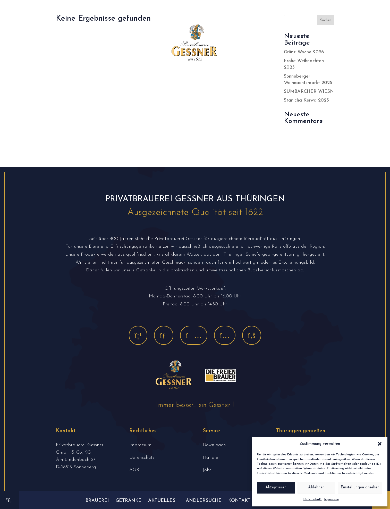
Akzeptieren (275, 487)
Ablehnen (316, 487)
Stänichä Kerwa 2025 (306, 100)
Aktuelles (161, 500)
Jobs (207, 470)
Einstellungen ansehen (360, 487)
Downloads (214, 445)
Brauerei (97, 500)
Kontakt (239, 500)
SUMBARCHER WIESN (309, 91)
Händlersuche (202, 500)
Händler (211, 457)
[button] (379, 443)
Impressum (331, 499)
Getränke (128, 500)
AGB (134, 470)
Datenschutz (312, 499)
